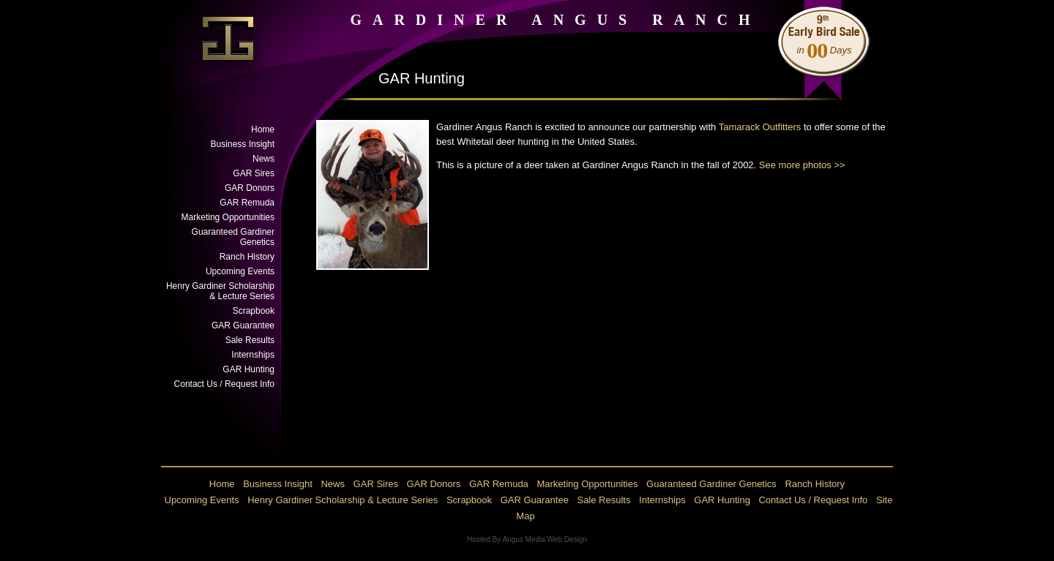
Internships (252, 355)
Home (262, 129)
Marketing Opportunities (228, 217)
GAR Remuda (247, 202)
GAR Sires (253, 173)
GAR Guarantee (243, 325)
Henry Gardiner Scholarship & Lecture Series (220, 291)
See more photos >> (802, 164)
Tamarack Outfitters (760, 126)
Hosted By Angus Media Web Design (527, 539)
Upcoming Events (240, 271)
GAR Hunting (248, 369)
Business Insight (242, 144)
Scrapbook (253, 311)
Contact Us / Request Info (224, 384)
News (263, 159)
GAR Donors (249, 188)
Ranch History (247, 257)
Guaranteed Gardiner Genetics (233, 237)
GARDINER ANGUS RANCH (555, 20)
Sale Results (249, 340)
